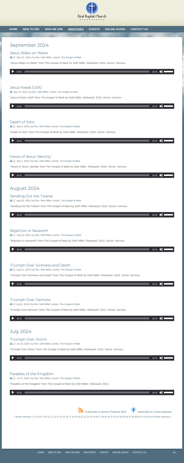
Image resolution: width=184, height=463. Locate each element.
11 (52, 417)
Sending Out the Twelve (31, 196)
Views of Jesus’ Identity (30, 156)
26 (97, 417)
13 (58, 417)
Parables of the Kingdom (32, 374)
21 (82, 417)
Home (13, 29)
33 (117, 417)
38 (132, 417)
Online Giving (115, 29)
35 (123, 417)
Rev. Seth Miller (43, 57)
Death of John (22, 122)
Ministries (76, 29)
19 (76, 417)
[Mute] (161, 71)
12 (55, 417)
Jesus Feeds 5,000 (26, 87)
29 (106, 417)
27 (100, 417)
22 (85, 417)
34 (121, 417)
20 (79, 417)
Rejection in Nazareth (29, 231)
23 (88, 417)
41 (141, 417)
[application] (92, 71)
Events (94, 29)
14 (61, 417)
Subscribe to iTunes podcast (151, 411)
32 (114, 417)
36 (126, 417)
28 (102, 417)
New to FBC (31, 29)
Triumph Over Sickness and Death (40, 265)
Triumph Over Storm (28, 339)
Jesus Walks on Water (29, 53)
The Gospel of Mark (71, 57)
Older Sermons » (163, 417)
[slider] (87, 71)
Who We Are (54, 29)
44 (150, 417)
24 (91, 417)
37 (129, 417)
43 (147, 417)
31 (112, 417)
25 (94, 417)
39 (135, 417)
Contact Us (139, 29)
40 (138, 417)
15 (64, 417)
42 (144, 417)
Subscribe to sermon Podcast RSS (102, 411)
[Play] (13, 71)
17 (70, 417)
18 (73, 417)
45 (153, 417)
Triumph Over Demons (30, 300)
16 (67, 417)
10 (49, 417)
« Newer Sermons (22, 417)
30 (109, 417)
